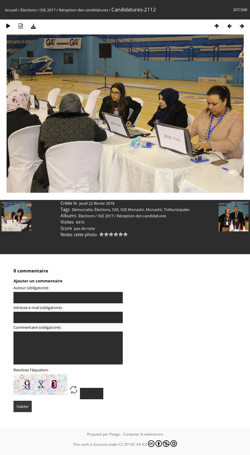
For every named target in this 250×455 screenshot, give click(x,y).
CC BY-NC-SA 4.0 (148, 443)
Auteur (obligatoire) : (31, 287)
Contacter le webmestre (143, 434)
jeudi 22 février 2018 (96, 203)
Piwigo (114, 434)
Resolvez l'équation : (31, 370)
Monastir (154, 209)
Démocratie (82, 209)
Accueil (11, 10)
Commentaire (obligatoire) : (37, 327)
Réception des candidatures (83, 10)
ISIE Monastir (132, 209)
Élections (28, 10)
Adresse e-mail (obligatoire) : (38, 307)
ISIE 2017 (47, 10)
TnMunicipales (177, 209)
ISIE (115, 209)
